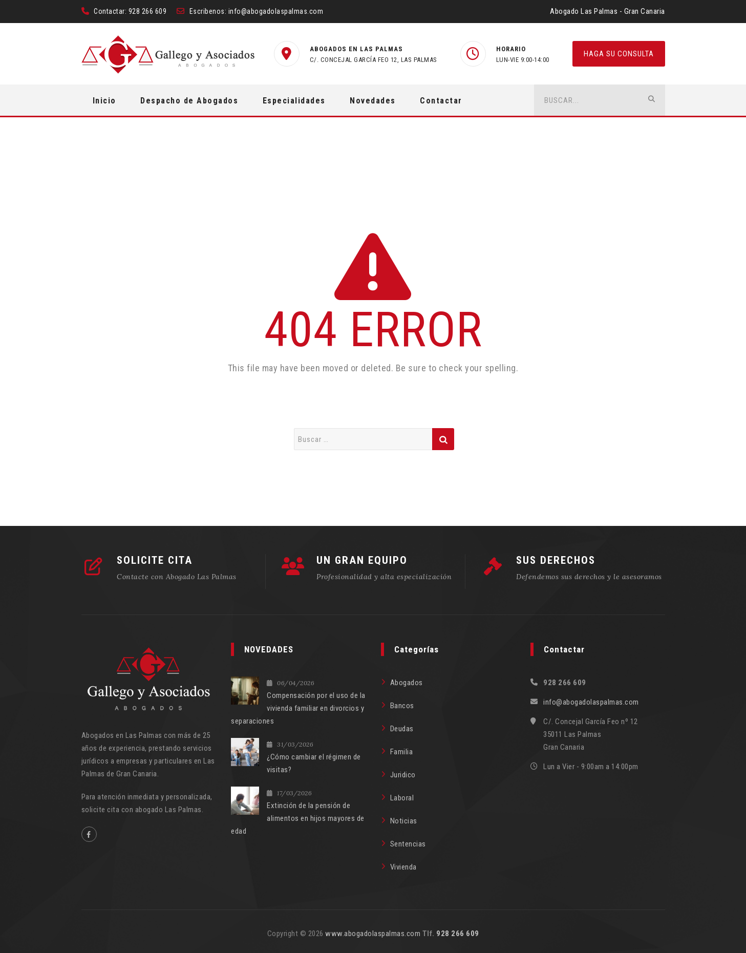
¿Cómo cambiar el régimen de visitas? (314, 763)
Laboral (402, 797)
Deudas (402, 728)
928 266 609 (148, 11)
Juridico (403, 774)
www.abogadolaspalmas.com (372, 933)
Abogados (406, 682)
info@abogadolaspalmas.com (276, 11)
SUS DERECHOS (555, 560)
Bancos (402, 705)
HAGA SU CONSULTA (619, 53)
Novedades (373, 100)
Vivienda (403, 867)
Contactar (441, 100)
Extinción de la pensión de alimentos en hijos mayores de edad (298, 818)
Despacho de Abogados (189, 100)
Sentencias (408, 844)
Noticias (403, 820)
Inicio (104, 100)
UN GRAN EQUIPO (362, 560)
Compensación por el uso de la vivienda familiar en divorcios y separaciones (298, 708)
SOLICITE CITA (155, 560)
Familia (401, 751)
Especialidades (294, 100)
